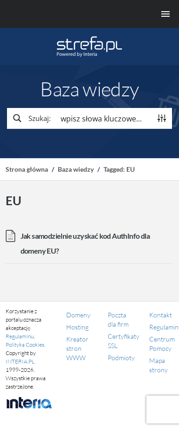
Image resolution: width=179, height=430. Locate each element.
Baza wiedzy (76, 169)
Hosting (77, 327)
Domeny (78, 315)
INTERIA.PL (20, 361)
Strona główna (27, 169)
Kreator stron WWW (77, 348)
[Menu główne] (89, 14)
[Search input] (104, 118)
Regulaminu (20, 336)
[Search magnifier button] (31, 118)
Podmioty (121, 358)
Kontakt (160, 315)
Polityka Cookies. (25, 344)
